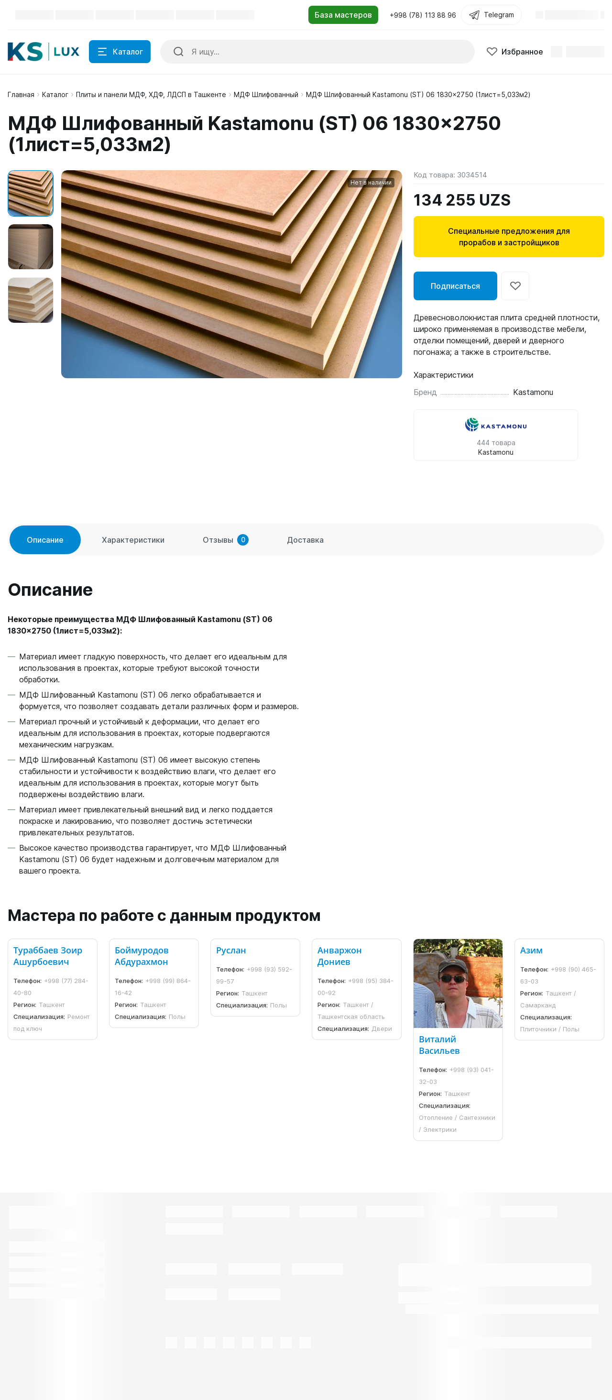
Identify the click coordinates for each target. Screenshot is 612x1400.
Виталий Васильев (439, 1044)
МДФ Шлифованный (266, 94)
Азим (531, 950)
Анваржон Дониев (339, 955)
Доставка (305, 540)
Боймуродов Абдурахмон (142, 955)
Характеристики (133, 540)
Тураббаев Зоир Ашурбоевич (47, 955)
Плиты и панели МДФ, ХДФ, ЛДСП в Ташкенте (151, 94)
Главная (21, 94)
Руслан (231, 950)
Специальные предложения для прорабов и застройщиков (509, 236)
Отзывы (226, 540)
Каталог (55, 94)
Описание (45, 540)
